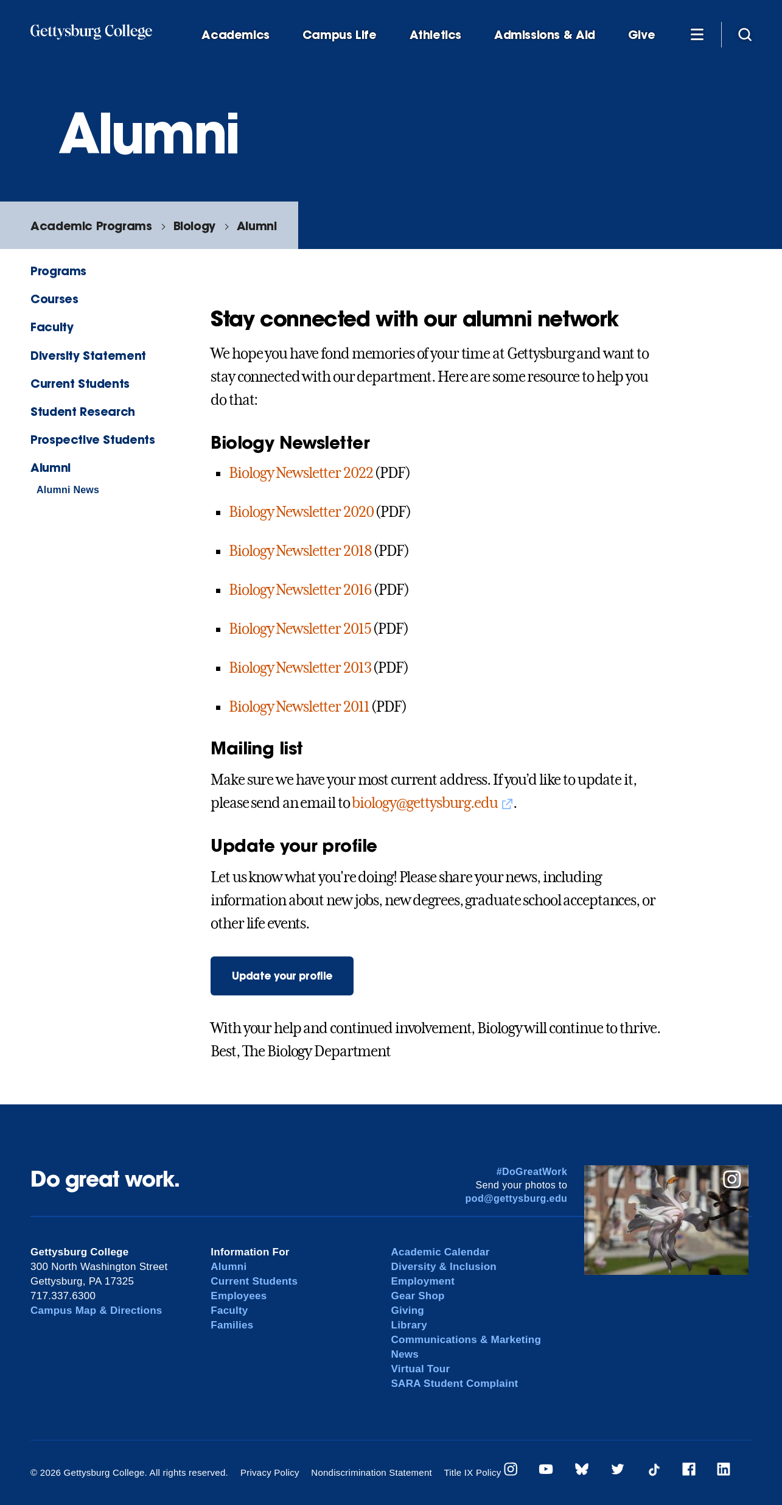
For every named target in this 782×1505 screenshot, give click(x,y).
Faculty (51, 326)
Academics (235, 35)
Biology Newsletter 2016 (300, 589)
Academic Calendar (440, 1252)
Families (232, 1325)
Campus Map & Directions (96, 1310)
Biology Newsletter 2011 (299, 706)
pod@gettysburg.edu (517, 1198)
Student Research (82, 411)
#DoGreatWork (532, 1171)
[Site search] (745, 34)
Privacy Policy (269, 1472)
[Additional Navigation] (696, 34)
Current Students (80, 383)
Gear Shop (418, 1296)
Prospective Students (92, 439)
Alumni (257, 225)
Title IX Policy (472, 1472)
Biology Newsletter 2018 (300, 551)
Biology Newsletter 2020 (301, 512)
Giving (407, 1310)
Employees (239, 1296)
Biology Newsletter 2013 (300, 667)
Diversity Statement (88, 355)
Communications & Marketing (466, 1339)
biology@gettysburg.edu (424, 803)
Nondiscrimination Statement (371, 1472)
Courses (54, 298)
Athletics (436, 35)
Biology (194, 225)
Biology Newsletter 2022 (300, 473)
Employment (423, 1281)
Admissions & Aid (544, 35)
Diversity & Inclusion (444, 1266)
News (405, 1354)
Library (409, 1325)
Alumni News (68, 490)
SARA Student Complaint (454, 1383)
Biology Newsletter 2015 (300, 628)
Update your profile (282, 976)
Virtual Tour (420, 1369)
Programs (58, 270)
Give (641, 35)
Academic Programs (91, 225)
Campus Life (339, 35)
